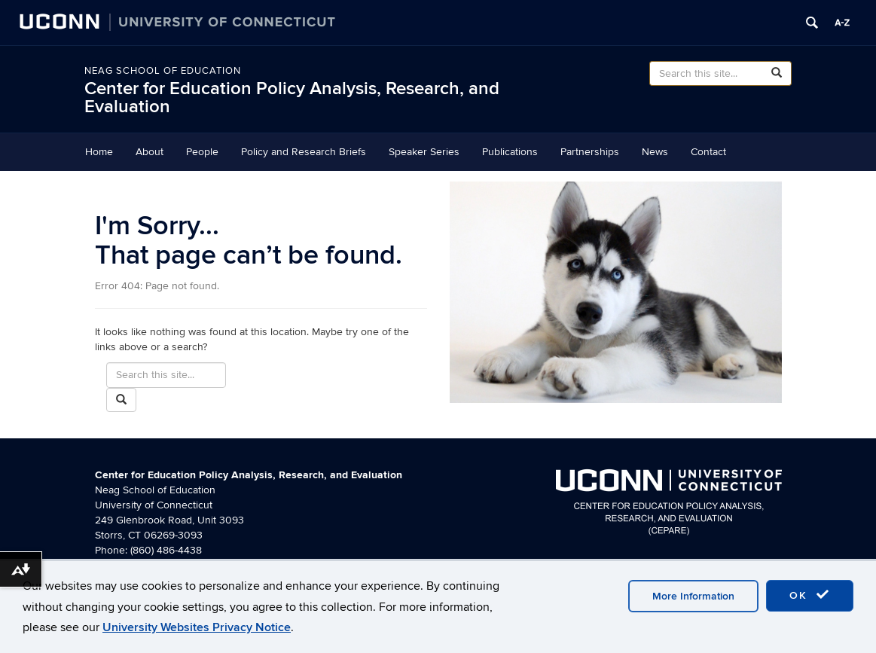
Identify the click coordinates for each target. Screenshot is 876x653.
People (202, 151)
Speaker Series (424, 151)
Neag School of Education (162, 71)
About (149, 151)
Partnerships (589, 151)
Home (99, 151)
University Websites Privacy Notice (196, 627)
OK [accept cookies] (809, 595)
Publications (510, 151)
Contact (708, 151)
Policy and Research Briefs (303, 151)
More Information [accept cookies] (693, 596)
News (655, 151)
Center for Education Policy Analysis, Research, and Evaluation (291, 97)
